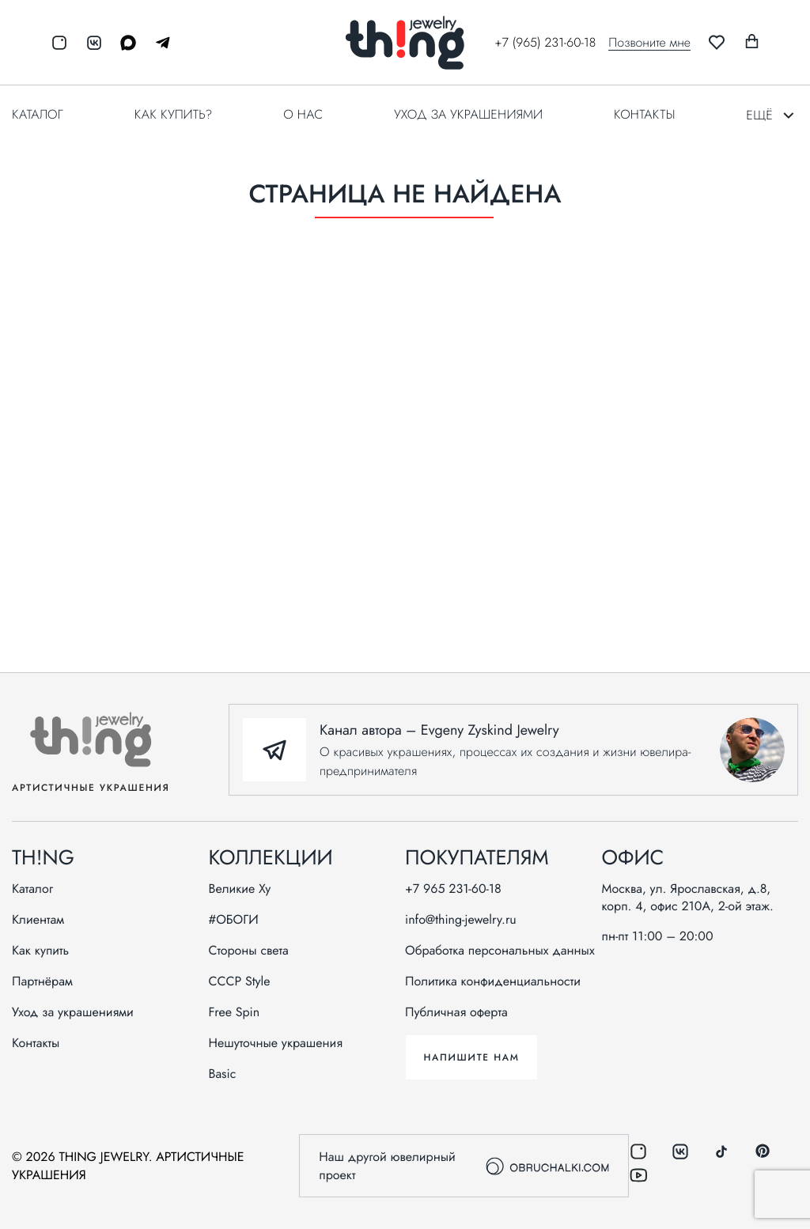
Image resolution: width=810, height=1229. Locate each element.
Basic (223, 1074)
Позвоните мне (649, 43)
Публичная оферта (456, 1012)
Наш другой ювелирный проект (463, 1166)
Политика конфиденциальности (493, 981)
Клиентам (38, 919)
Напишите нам (471, 1057)
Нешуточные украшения (276, 1043)
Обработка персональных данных (500, 950)
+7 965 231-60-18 (453, 889)
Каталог (37, 114)
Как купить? (173, 114)
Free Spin (234, 1012)
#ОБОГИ (234, 919)
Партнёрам (42, 981)
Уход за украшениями (468, 114)
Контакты (644, 114)
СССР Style (240, 981)
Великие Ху (240, 889)
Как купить (40, 950)
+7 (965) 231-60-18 (545, 42)
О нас (303, 114)
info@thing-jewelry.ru (461, 919)
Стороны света (249, 950)
